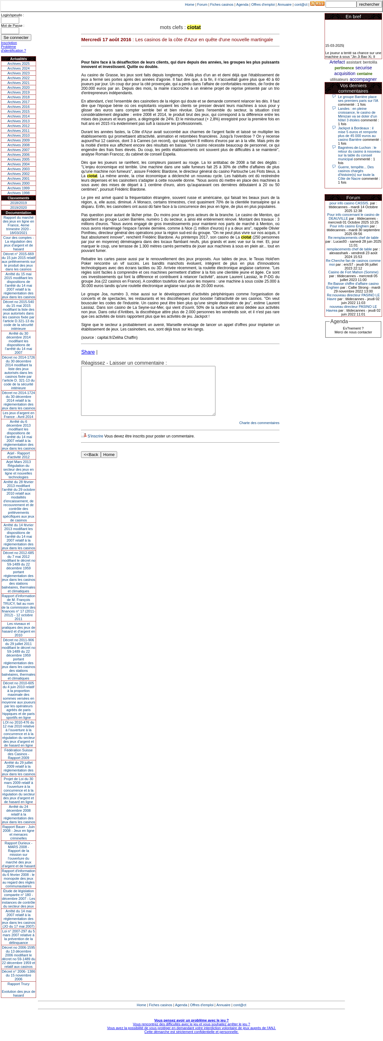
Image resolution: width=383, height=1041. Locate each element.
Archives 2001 (18, 178)
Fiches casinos (222, 4)
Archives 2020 (18, 87)
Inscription (9, 43)
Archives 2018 (18, 97)
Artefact (337, 62)
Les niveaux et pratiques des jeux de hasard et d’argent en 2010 (18, 629)
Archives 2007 (18, 150)
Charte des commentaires (259, 432)
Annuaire (285, 4)
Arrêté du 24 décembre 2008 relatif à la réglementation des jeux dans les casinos (18, 814)
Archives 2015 (18, 111)
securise (364, 67)
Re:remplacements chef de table (353, 237)
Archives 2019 (18, 92)
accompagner (363, 79)
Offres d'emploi (262, 4)
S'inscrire (95, 446)
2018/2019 (18, 203)
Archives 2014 (18, 116)
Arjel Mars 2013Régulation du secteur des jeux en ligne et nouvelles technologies (18, 469)
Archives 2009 (18, 140)
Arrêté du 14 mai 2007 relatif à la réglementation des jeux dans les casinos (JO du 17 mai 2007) (18, 918)
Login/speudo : (12, 15)
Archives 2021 (18, 83)
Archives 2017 (18, 102)
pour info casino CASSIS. (349, 203)
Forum (202, 4)
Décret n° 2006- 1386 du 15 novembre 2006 (18, 975)
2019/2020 (18, 207)
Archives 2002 (18, 174)
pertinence (344, 68)
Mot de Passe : (12, 25)
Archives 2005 (18, 159)
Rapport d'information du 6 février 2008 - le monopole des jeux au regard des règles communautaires (18, 878)
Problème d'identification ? (13, 48)
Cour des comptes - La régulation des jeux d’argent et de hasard (18, 243)
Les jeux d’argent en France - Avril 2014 (18, 415)
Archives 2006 (18, 154)
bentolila (370, 62)
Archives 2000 (18, 183)
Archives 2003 (18, 169)
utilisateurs (339, 79)
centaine (364, 74)
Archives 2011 (18, 131)
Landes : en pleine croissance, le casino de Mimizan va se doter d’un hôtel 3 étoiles (357, 114)
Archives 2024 (18, 68)
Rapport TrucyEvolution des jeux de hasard (18, 989)
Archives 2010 (18, 135)
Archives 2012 (18, 126)
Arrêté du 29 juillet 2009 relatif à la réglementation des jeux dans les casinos (18, 768)
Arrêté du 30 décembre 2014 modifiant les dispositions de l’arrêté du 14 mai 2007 (18, 342)
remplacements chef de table (349, 249)
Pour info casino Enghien (349, 226)
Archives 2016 (18, 107)
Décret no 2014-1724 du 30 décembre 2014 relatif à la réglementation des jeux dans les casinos (18, 400)
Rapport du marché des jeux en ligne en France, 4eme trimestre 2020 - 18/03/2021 (18, 225)
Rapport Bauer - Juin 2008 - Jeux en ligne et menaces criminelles (18, 832)
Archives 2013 (18, 121)
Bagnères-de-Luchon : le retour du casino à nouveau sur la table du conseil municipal (359, 153)
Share (88, 352)
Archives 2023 (18, 73)
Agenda (242, 4)
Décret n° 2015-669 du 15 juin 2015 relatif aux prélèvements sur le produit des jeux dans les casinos (18, 261)
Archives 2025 (18, 63)
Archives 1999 (18, 188)
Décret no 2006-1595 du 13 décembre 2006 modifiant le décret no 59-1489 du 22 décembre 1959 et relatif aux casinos (18, 957)
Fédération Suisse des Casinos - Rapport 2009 (18, 754)
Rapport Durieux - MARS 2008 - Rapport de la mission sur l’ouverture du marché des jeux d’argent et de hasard (18, 854)
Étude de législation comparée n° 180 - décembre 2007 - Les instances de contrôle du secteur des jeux (18, 898)
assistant (353, 62)
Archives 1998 (18, 193)
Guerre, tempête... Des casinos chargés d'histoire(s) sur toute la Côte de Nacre (356, 172)
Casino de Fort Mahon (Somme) (353, 272)
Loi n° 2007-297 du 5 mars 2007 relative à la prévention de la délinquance (18, 937)
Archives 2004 (18, 164)
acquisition (344, 73)
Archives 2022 (18, 78)
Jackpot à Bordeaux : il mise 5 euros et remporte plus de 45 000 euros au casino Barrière (357, 133)
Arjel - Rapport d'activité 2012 (18, 455)
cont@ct (301, 4)
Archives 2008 (18, 145)
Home (189, 4)
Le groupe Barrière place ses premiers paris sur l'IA (358, 99)
